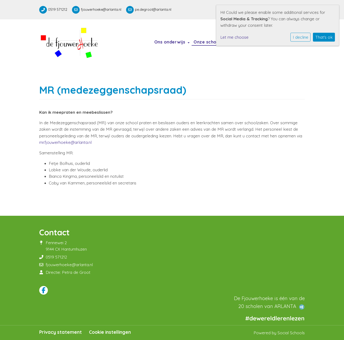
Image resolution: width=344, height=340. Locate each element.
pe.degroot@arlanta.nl (153, 9)
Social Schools (291, 332)
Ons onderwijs (170, 41)
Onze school (208, 41)
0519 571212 (57, 9)
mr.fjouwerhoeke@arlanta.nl (65, 142)
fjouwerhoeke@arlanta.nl (101, 9)
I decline (300, 37)
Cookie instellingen (110, 332)
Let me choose (234, 37)
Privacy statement (60, 332)
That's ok (324, 37)
